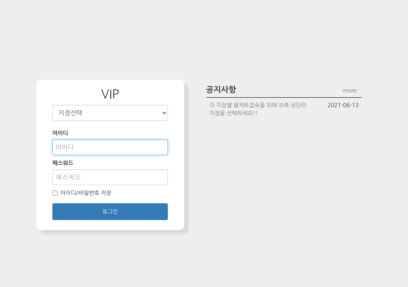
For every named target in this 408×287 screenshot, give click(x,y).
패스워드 (63, 163)
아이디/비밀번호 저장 (81, 193)
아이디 (60, 133)
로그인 (110, 211)
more (350, 90)
